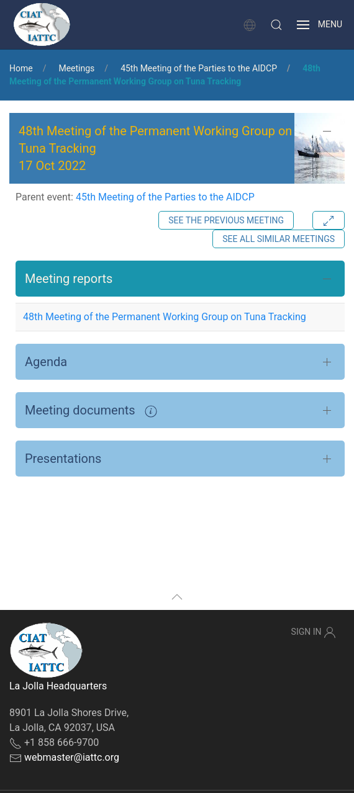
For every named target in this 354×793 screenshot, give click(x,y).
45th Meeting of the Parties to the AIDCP (198, 68)
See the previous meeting (226, 220)
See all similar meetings (278, 239)
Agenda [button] (46, 361)
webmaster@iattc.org (71, 757)
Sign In (313, 632)
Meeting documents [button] (91, 410)
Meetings (76, 68)
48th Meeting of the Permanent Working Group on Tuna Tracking (164, 317)
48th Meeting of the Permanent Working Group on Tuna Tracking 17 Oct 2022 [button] (155, 148)
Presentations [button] (63, 458)
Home (21, 68)
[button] (276, 25)
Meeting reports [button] (68, 278)
